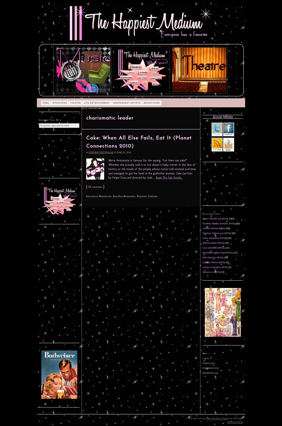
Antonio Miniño (210, 228)
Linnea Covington (212, 267)
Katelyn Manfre (210, 262)
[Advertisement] (59, 156)
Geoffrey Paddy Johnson (215, 223)
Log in (206, 358)
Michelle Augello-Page (214, 252)
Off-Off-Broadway (124, 196)
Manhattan (105, 196)
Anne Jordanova (211, 238)
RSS (225, 218)
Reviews (141, 196)
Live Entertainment (97, 103)
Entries (209, 363)
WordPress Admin (235, 422)
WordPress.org (210, 373)
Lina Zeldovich (210, 247)
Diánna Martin (210, 243)
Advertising (152, 103)
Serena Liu (208, 272)
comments (95, 187)
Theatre (75, 103)
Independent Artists (127, 103)
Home (45, 103)
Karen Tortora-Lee (212, 218)
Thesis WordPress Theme (217, 418)
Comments (211, 368)
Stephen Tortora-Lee (100, 152)
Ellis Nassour (209, 257)
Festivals (91, 196)
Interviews (59, 103)
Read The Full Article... (169, 177)
